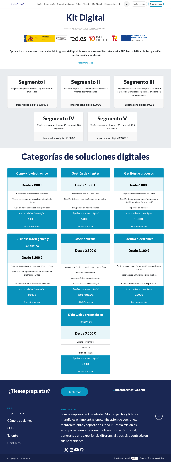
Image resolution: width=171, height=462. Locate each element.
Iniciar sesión (139, 4)
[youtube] (76, 450)
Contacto (14, 443)
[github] (81, 450)
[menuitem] (39, 4)
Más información (32, 226)
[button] (127, 4)
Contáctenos (156, 4)
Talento (12, 435)
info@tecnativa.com (130, 390)
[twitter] (66, 450)
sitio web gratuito (155, 458)
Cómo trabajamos (19, 420)
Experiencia (15, 413)
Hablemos (74, 392)
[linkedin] (72, 450)
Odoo (11, 428)
